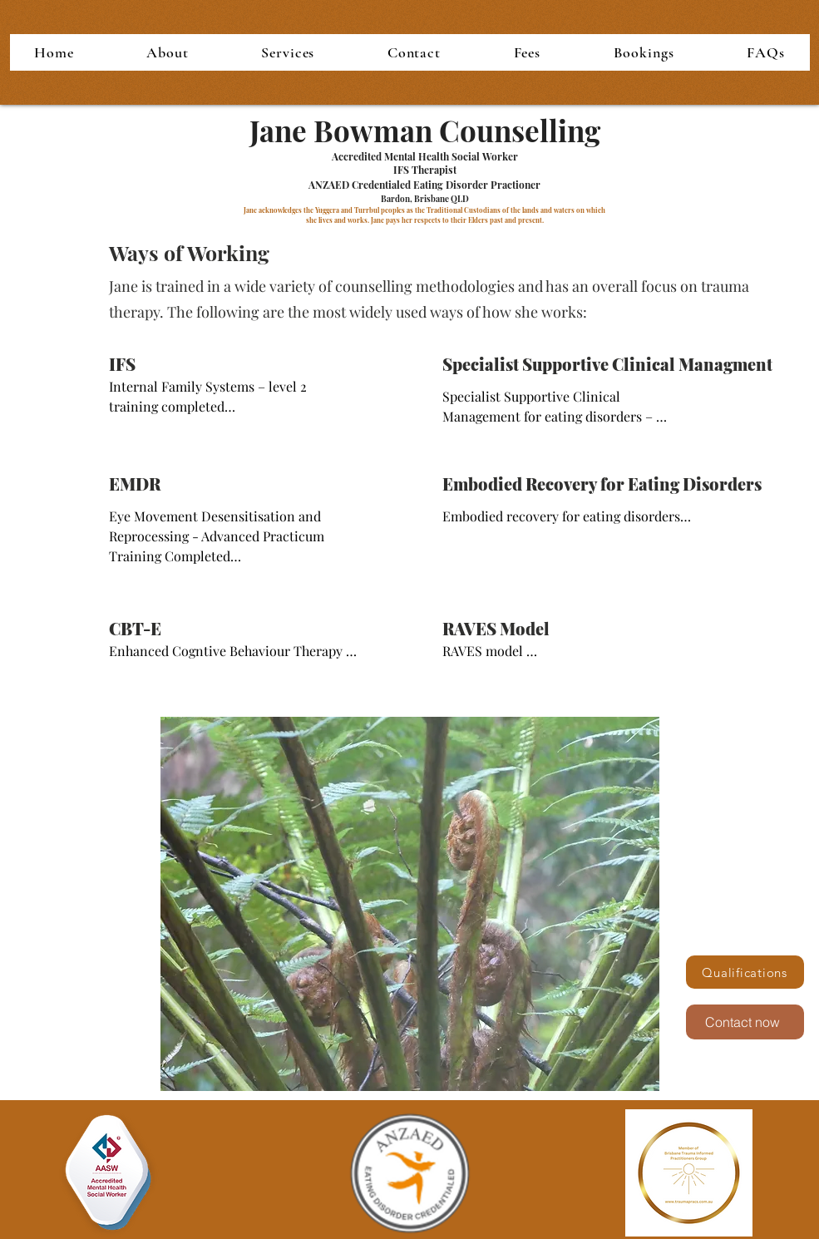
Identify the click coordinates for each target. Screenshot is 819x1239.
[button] (168, 52)
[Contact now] (745, 1022)
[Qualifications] (745, 972)
